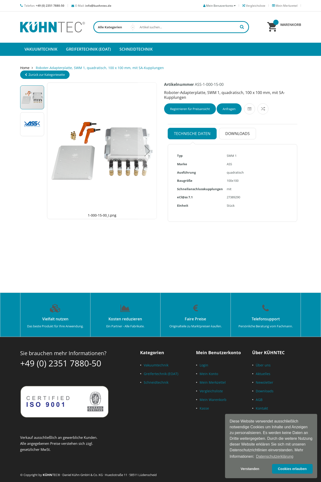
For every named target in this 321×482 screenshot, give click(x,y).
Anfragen (229, 109)
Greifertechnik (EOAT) (161, 373)
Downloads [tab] (237, 133)
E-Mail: (93, 6)
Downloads (264, 391)
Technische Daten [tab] (192, 133)
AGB (259, 399)
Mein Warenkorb (213, 399)
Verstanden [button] (250, 469)
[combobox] (171, 27)
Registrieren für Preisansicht (190, 109)
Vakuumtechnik (156, 365)
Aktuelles (263, 373)
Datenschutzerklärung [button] (274, 456)
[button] (147, 150)
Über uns (263, 365)
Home (25, 67)
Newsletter (264, 382)
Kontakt (262, 408)
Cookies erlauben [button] (292, 469)
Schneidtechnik (156, 382)
